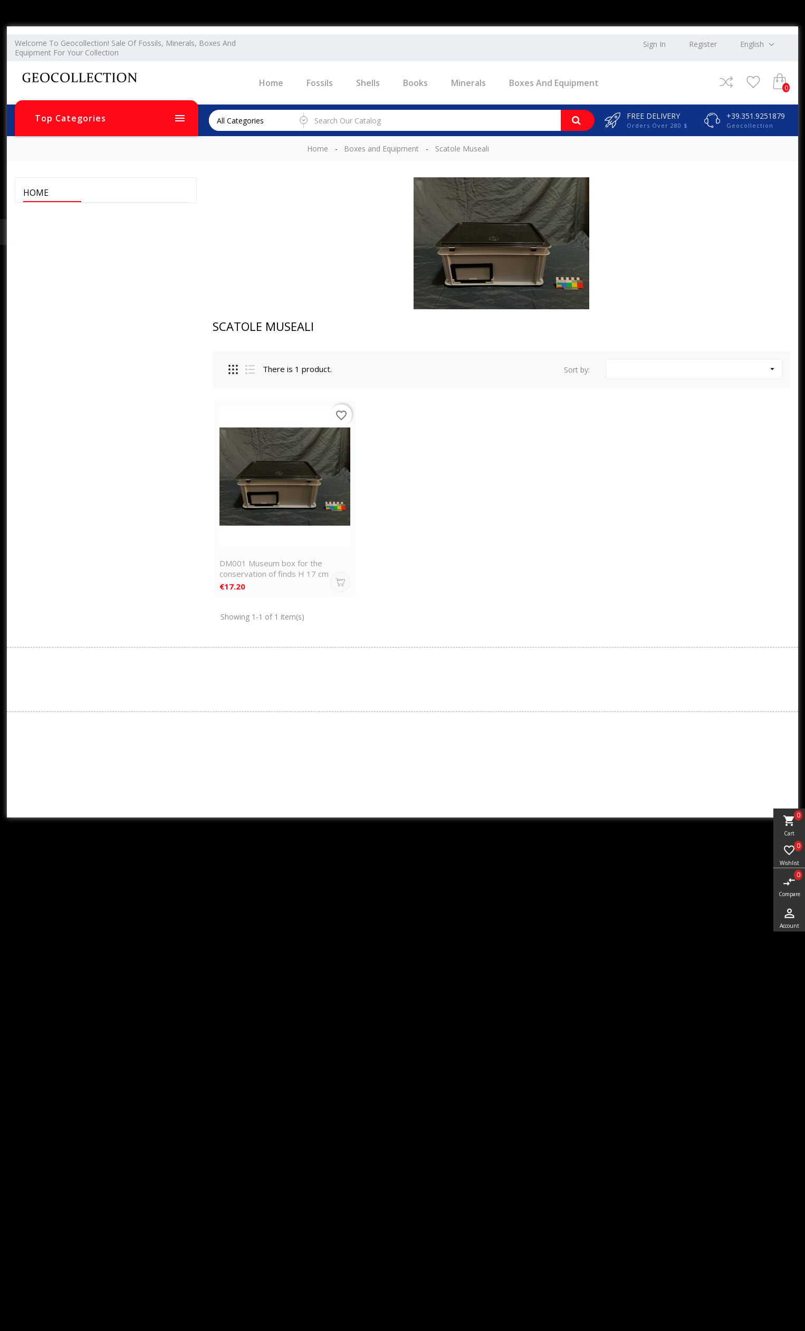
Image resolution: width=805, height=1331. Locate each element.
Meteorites (50, 322)
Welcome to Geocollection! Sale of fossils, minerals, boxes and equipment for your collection (125, 48)
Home (271, 83)
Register (703, 44)
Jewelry (43, 293)
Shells (368, 83)
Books (415, 83)
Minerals (468, 83)
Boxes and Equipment (554, 83)
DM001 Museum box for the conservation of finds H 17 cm (274, 568)
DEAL (40, 307)
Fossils (319, 83)
